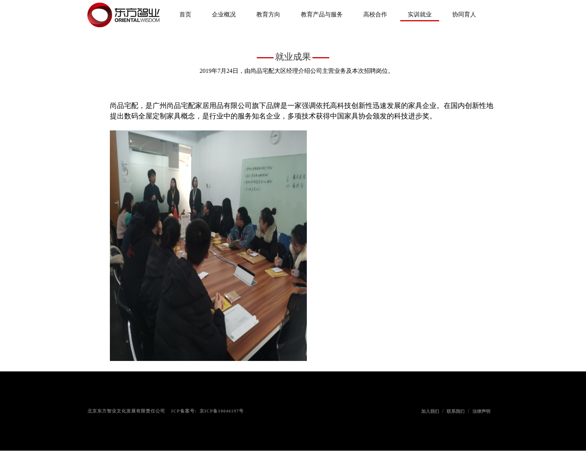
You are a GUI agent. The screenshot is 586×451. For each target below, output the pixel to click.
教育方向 (268, 14)
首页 (185, 14)
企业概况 (224, 14)
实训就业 (420, 14)
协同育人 (464, 14)
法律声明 (481, 411)
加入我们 (430, 411)
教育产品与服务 (322, 14)
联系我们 (456, 411)
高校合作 (375, 14)
